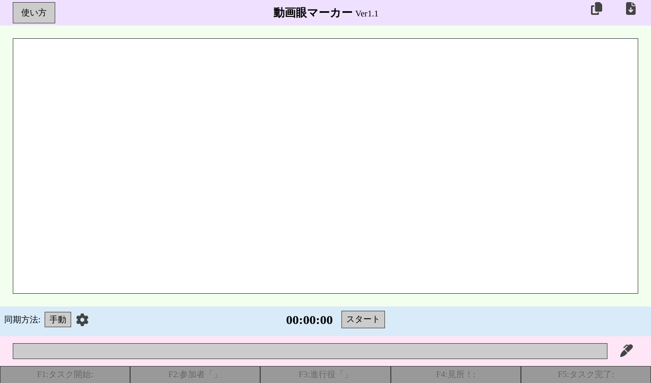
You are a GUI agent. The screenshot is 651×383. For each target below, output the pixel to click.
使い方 (34, 12)
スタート (363, 319)
